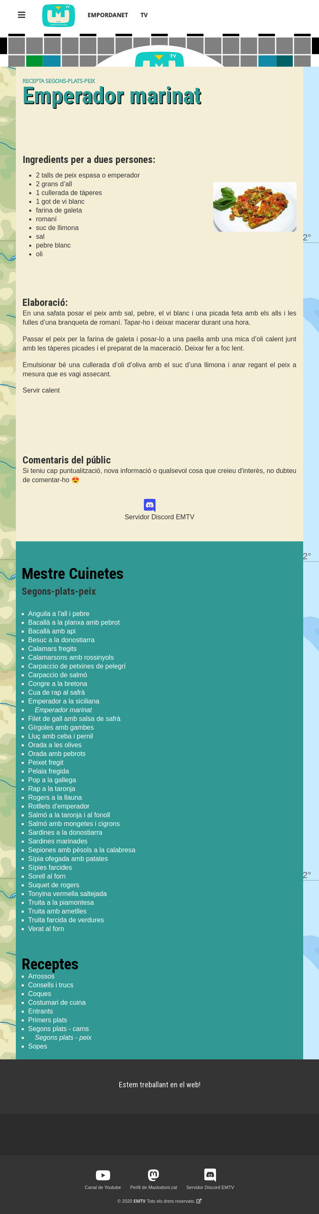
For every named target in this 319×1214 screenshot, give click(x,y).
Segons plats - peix (63, 1037)
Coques (39, 993)
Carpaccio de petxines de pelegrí (77, 666)
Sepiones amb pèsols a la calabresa (82, 850)
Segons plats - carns (58, 1028)
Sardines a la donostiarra (65, 832)
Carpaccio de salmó (57, 674)
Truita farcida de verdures (66, 920)
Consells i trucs (50, 985)
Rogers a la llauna (55, 797)
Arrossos (41, 976)
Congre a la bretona (57, 683)
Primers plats (47, 1020)
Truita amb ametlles (57, 911)
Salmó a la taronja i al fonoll (69, 815)
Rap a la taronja (51, 788)
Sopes (37, 1046)
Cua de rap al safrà (56, 692)
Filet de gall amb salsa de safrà (74, 718)
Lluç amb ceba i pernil (60, 736)
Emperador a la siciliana (64, 701)
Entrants (40, 1011)
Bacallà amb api (52, 631)
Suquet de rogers (54, 885)
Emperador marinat (63, 709)
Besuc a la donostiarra (61, 639)
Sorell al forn (47, 876)
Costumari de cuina (57, 1002)
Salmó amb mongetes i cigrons (74, 823)
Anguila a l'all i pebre (59, 613)
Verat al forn (46, 928)
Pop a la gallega (52, 779)
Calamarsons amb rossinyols (71, 657)
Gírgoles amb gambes (61, 727)
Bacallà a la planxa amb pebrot (74, 622)
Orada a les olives (55, 744)
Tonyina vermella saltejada (67, 893)
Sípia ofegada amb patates (68, 858)
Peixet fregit (45, 762)
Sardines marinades (58, 841)
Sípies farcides (50, 867)
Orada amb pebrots (57, 753)
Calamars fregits (52, 648)
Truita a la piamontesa (61, 902)
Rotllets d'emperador (59, 806)
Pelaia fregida (48, 771)
